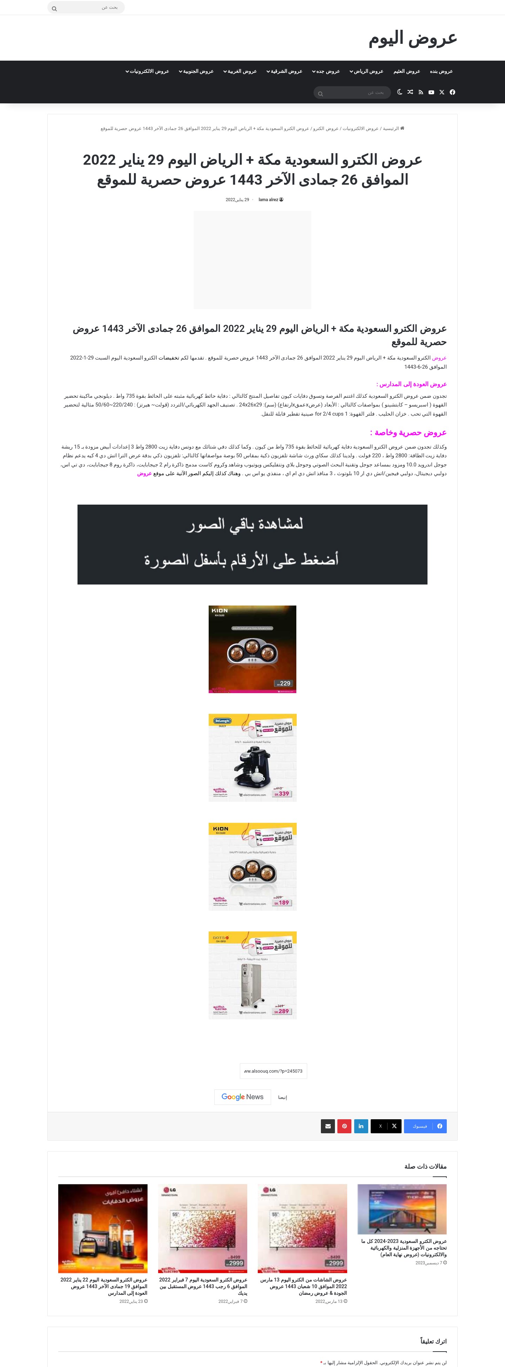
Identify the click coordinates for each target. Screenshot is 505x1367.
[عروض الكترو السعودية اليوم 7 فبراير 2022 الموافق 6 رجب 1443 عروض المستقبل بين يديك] (203, 1228)
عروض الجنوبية (198, 71)
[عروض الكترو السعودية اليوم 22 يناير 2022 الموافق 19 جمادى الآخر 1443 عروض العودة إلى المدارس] (103, 1228)
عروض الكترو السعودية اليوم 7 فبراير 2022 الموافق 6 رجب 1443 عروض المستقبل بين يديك (203, 1286)
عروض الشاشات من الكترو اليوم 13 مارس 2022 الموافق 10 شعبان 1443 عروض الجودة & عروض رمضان (303, 1286)
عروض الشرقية (286, 71)
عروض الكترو (325, 128)
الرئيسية (393, 128)
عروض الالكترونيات (149, 71)
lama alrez (268, 199)
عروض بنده (441, 71)
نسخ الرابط (218, 1071)
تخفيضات (169, 358)
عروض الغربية (242, 71)
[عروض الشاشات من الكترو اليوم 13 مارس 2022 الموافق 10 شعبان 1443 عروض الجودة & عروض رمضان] (302, 1228)
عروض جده (327, 71)
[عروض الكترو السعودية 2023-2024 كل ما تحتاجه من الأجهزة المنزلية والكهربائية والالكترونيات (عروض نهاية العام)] (402, 1209)
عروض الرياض (368, 71)
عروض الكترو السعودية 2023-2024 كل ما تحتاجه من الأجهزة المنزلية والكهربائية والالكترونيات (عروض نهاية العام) (404, 1247)
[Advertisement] (252, 260)
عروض (144, 473)
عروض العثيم (406, 71)
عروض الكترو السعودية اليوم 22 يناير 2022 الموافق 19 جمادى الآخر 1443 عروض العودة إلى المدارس (104, 1286)
